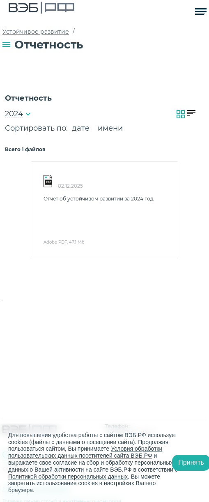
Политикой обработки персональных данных (68, 476)
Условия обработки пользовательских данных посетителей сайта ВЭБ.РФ (85, 452)
